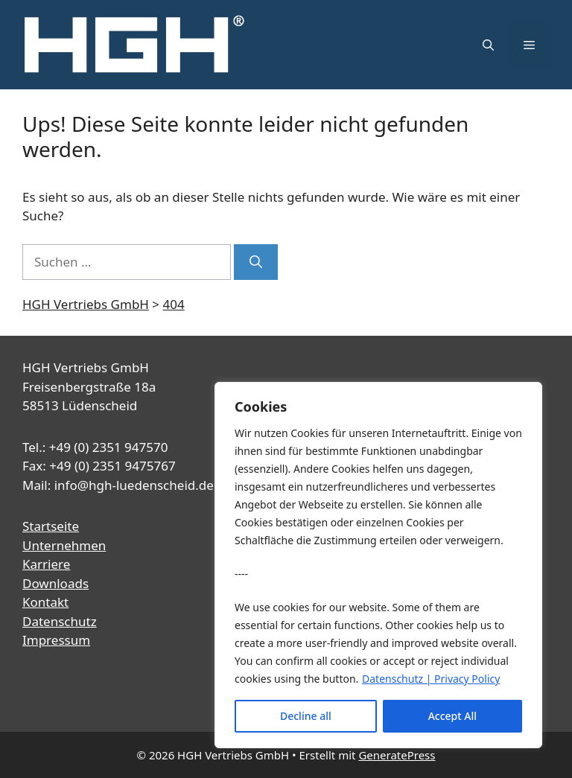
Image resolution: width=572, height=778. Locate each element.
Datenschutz (59, 621)
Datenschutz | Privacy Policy (431, 679)
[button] (488, 44)
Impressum (56, 639)
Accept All (452, 716)
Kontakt (45, 601)
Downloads (55, 583)
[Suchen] (256, 262)
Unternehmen (64, 545)
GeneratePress (396, 754)
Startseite (50, 526)
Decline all (305, 716)
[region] (378, 565)
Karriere (46, 564)
